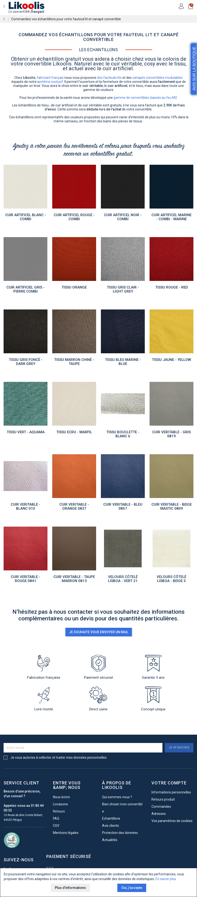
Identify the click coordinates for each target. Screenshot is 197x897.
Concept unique (153, 699)
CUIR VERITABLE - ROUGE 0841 (25, 579)
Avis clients (110, 825)
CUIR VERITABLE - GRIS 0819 (171, 435)
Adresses (158, 814)
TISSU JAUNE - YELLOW (171, 360)
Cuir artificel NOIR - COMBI (123, 218)
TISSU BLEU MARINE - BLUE (123, 362)
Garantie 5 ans (153, 667)
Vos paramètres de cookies (171, 821)
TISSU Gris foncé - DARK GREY (25, 362)
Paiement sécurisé (98, 667)
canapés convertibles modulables (157, 78)
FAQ (56, 818)
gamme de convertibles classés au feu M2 (145, 98)
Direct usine (98, 699)
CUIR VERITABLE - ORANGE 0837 (74, 507)
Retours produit (163, 799)
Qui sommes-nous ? (117, 797)
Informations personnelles (171, 792)
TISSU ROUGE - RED (171, 288)
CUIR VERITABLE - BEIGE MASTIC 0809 (171, 507)
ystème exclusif (51, 82)
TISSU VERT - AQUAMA (26, 433)
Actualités (109, 840)
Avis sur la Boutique (194, 69)
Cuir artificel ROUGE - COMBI (74, 218)
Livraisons (60, 804)
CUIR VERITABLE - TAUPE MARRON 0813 (74, 579)
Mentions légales (65, 833)
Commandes (161, 806)
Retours (59, 811)
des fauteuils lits (109, 78)
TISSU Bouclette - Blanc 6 (122, 435)
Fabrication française (43, 667)
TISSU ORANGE (74, 288)
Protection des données (120, 833)
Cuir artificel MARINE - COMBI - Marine (171, 218)
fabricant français (50, 78)
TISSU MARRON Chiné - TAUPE (74, 362)
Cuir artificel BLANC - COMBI (25, 218)
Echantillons (111, 818)
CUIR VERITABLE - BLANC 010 (25, 507)
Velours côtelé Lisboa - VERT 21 (123, 579)
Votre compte (169, 783)
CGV (56, 825)
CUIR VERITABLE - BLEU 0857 (122, 507)
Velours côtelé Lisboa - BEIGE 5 (171, 579)
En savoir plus (166, 880)
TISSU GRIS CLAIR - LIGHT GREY (123, 290)
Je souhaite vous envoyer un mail (98, 632)
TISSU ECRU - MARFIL (74, 433)
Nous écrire (61, 797)
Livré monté (43, 699)
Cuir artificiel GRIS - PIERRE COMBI (25, 290)
